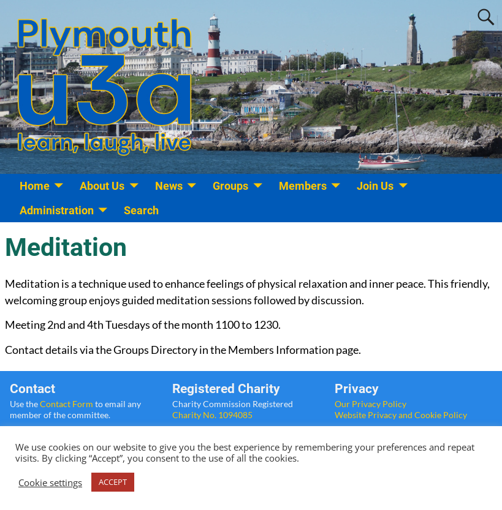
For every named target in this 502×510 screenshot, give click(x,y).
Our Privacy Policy (370, 404)
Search (141, 210)
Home (35, 185)
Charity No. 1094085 (212, 415)
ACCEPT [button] (113, 481)
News (169, 185)
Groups (230, 185)
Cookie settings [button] (50, 482)
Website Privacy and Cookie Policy (401, 415)
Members (303, 185)
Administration (57, 210)
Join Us (375, 185)
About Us (102, 185)
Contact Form (66, 404)
